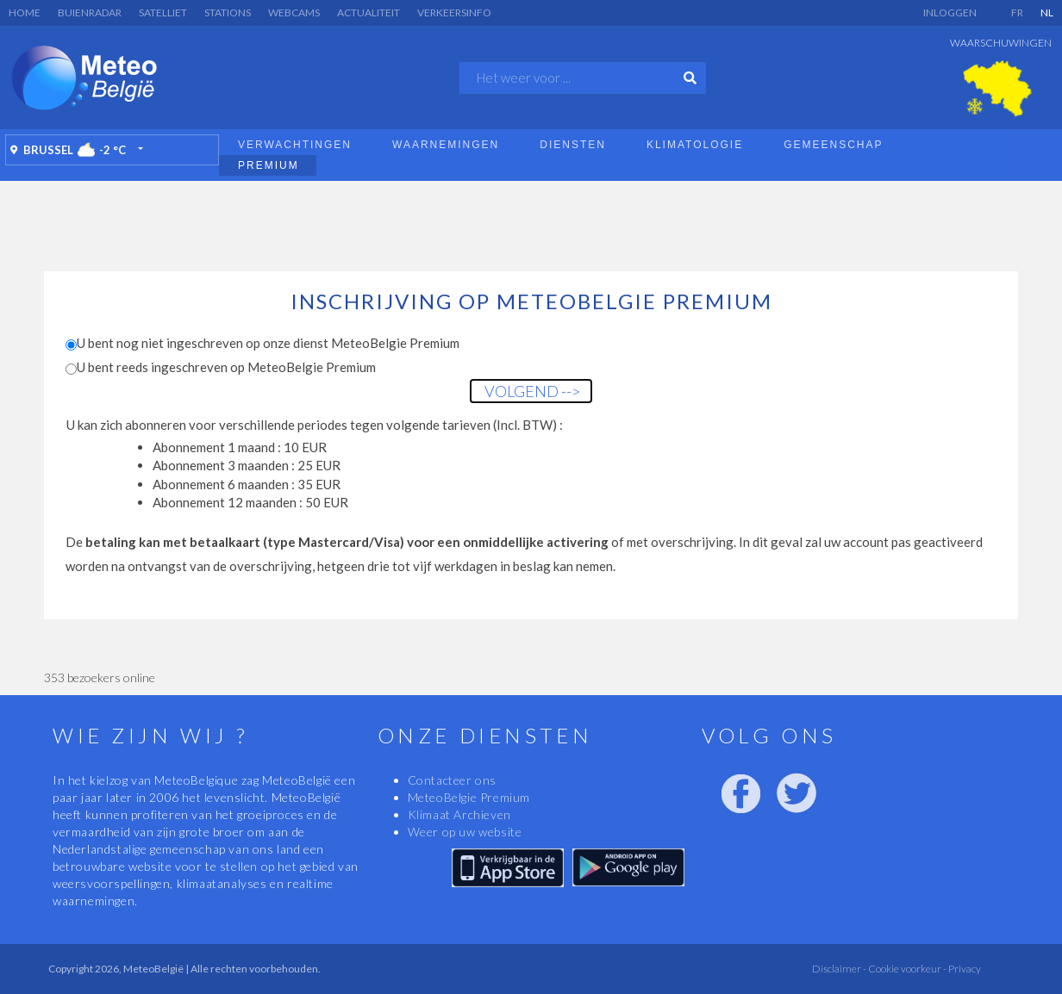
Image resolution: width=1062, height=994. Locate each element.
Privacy (963, 968)
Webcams (294, 12)
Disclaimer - (839, 968)
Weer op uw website (465, 831)
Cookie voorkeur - (906, 968)
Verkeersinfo (454, 12)
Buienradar (90, 12)
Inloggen (950, 12)
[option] (997, 88)
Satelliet (163, 12)
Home (25, 12)
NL (1046, 12)
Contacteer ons (452, 780)
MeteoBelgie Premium (469, 797)
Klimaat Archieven (459, 814)
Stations (227, 12)
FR (1017, 12)
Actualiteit (368, 12)
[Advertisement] (531, 224)
